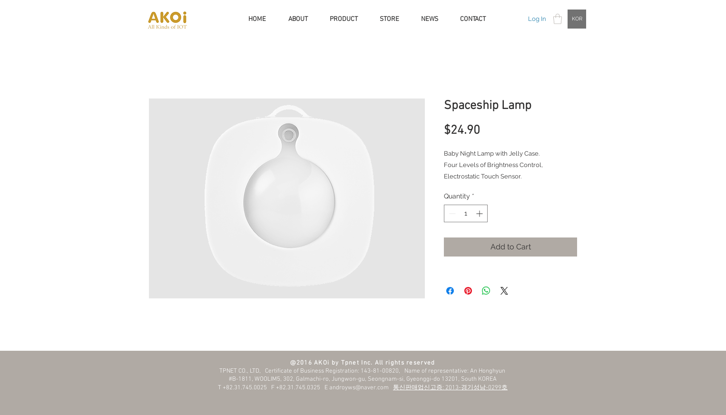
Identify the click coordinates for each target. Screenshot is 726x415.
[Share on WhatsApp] (486, 290)
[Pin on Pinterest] (468, 290)
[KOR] (577, 19)
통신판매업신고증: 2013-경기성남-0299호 (450, 388)
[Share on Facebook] (450, 290)
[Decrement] (451, 213)
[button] (557, 19)
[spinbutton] (465, 213)
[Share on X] (504, 290)
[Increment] (480, 213)
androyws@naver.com (359, 388)
